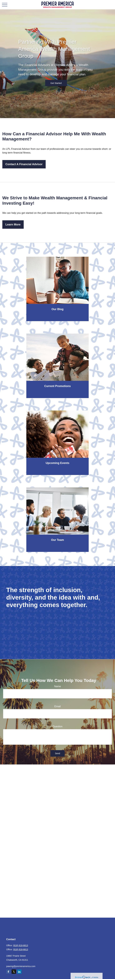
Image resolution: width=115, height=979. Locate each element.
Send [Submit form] (57, 753)
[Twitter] (14, 972)
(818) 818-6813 (20, 945)
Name (57, 686)
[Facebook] (8, 972)
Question (57, 726)
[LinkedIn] (19, 972)
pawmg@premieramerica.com (20, 966)
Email (57, 706)
